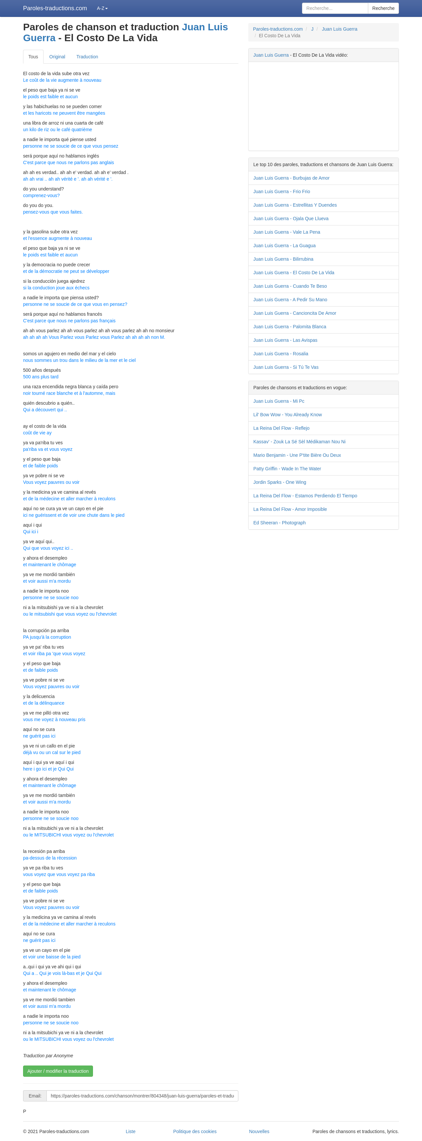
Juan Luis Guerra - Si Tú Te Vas (286, 367)
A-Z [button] (102, 8)
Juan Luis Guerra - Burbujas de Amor (292, 178)
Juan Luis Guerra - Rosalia (281, 353)
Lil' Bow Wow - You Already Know (288, 414)
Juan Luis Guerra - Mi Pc (279, 401)
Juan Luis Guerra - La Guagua (285, 245)
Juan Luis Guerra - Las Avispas (285, 340)
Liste (131, 1131)
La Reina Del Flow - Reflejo (282, 428)
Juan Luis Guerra (339, 29)
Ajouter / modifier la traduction (58, 1071)
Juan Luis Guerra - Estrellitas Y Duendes (295, 205)
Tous (33, 56)
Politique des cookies (195, 1131)
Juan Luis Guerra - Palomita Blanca (290, 326)
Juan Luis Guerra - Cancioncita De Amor (295, 313)
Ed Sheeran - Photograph (280, 522)
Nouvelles (259, 1131)
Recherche (383, 8)
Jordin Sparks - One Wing (280, 482)
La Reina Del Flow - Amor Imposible (290, 509)
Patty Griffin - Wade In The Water (287, 468)
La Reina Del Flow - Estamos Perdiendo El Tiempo (305, 495)
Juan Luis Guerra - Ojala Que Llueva (291, 218)
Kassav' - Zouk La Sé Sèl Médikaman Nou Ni (300, 441)
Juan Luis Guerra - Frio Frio (282, 191)
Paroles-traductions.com (55, 8)
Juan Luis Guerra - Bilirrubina (284, 259)
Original (57, 56)
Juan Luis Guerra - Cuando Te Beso (290, 286)
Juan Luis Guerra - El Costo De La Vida (294, 272)
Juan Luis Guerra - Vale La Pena (287, 232)
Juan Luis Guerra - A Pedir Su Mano (290, 299)
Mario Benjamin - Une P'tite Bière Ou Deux (297, 455)
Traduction (87, 56)
